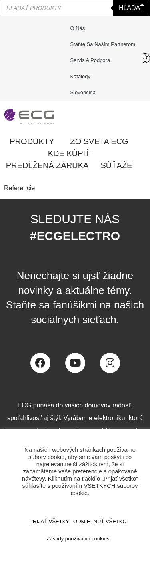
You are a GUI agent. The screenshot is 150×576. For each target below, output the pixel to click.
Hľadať (131, 7)
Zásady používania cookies (78, 539)
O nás (77, 28)
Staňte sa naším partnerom (102, 44)
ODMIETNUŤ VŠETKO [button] (100, 521)
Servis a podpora (92, 60)
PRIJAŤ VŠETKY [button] (49, 521)
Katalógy (80, 76)
